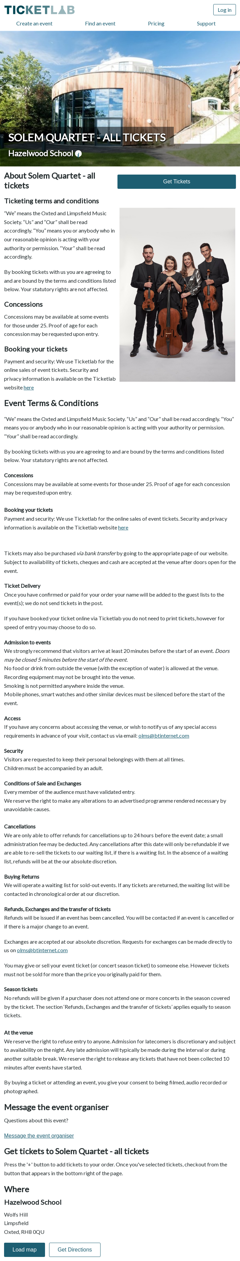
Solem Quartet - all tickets (87, 137)
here (29, 387)
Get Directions (75, 1250)
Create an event (34, 23)
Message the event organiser (39, 1136)
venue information (78, 153)
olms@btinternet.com (163, 735)
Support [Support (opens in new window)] (206, 23)
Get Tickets (176, 181)
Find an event (100, 23)
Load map (25, 1250)
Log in (225, 9)
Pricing (156, 23)
